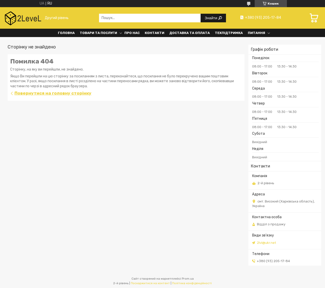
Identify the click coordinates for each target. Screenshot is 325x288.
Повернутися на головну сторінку (52, 93)
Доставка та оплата (189, 33)
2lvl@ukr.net (266, 243)
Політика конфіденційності (192, 283)
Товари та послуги (98, 33)
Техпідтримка (229, 33)
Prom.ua (188, 278)
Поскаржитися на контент (150, 283)
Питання (256, 33)
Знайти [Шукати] (211, 18)
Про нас (132, 33)
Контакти (154, 33)
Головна (66, 33)
